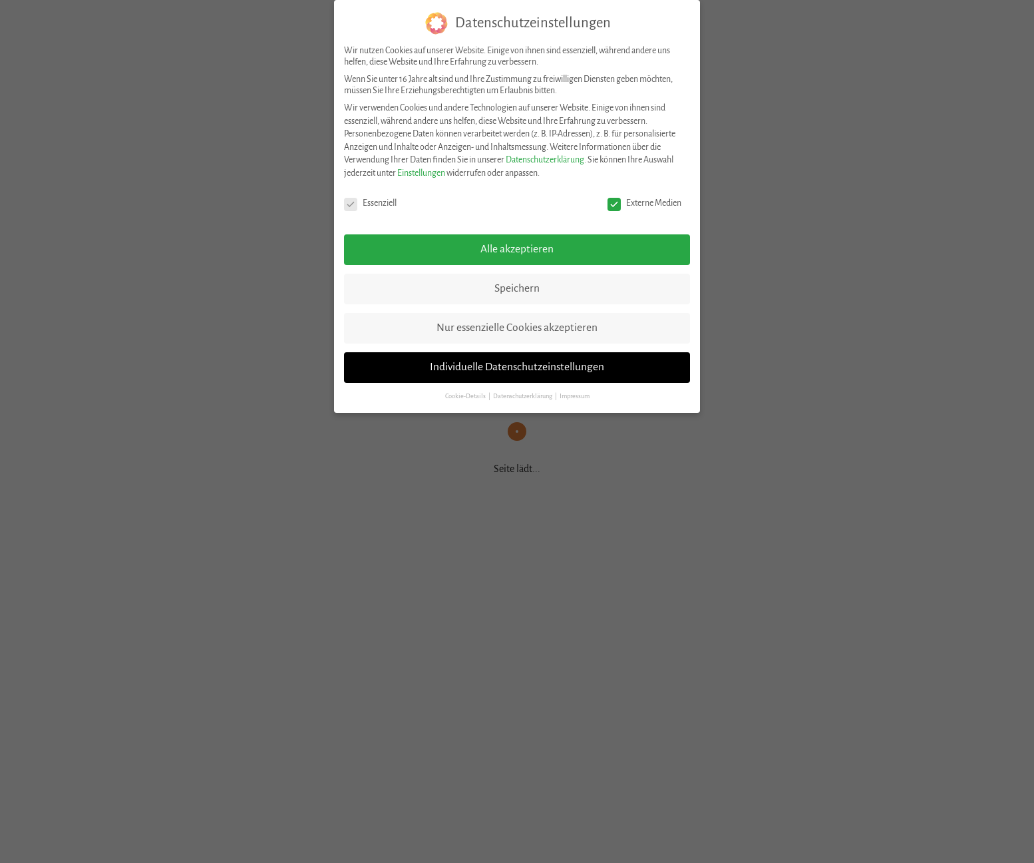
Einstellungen (421, 173)
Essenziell (370, 203)
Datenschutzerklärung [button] (523, 396)
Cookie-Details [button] (466, 396)
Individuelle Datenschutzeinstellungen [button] (517, 367)
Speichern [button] (517, 288)
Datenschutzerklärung (545, 159)
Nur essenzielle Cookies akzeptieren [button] (517, 328)
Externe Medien (644, 203)
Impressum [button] (575, 396)
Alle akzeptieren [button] (517, 249)
